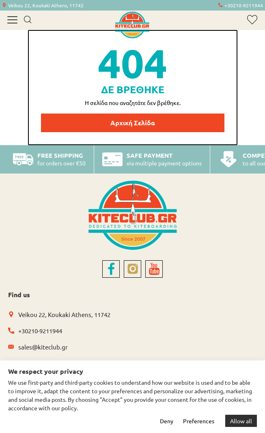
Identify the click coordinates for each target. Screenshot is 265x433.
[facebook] (111, 269)
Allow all (241, 420)
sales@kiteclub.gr (43, 347)
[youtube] (154, 269)
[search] (27, 20)
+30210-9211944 (243, 5)
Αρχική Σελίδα (132, 122)
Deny (166, 420)
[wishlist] (252, 20)
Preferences (198, 420)
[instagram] (132, 269)
